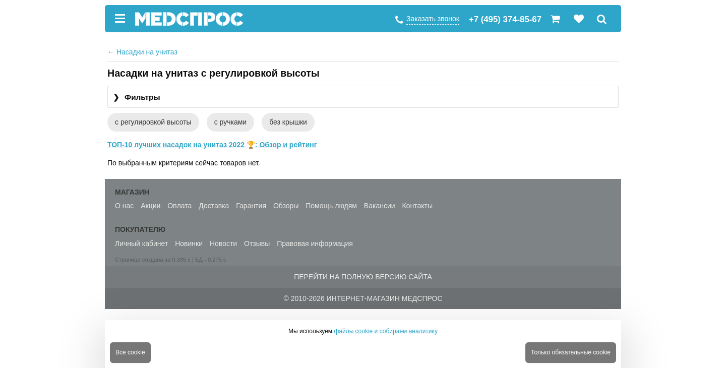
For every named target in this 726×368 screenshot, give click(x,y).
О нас (124, 206)
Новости (223, 243)
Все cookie (130, 352)
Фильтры (136, 97)
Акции (150, 206)
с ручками (230, 122)
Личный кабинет (141, 243)
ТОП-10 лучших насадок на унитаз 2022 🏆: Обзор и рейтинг (212, 145)
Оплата (179, 206)
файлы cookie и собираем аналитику (386, 331)
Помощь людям (331, 206)
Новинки (189, 243)
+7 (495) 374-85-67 (505, 19)
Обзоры (286, 206)
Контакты (417, 206)
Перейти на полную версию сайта (363, 277)
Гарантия (251, 206)
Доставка (214, 206)
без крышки (288, 122)
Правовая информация (315, 243)
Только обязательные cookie (571, 352)
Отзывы (257, 243)
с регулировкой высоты (153, 122)
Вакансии (379, 206)
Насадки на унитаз (142, 52)
